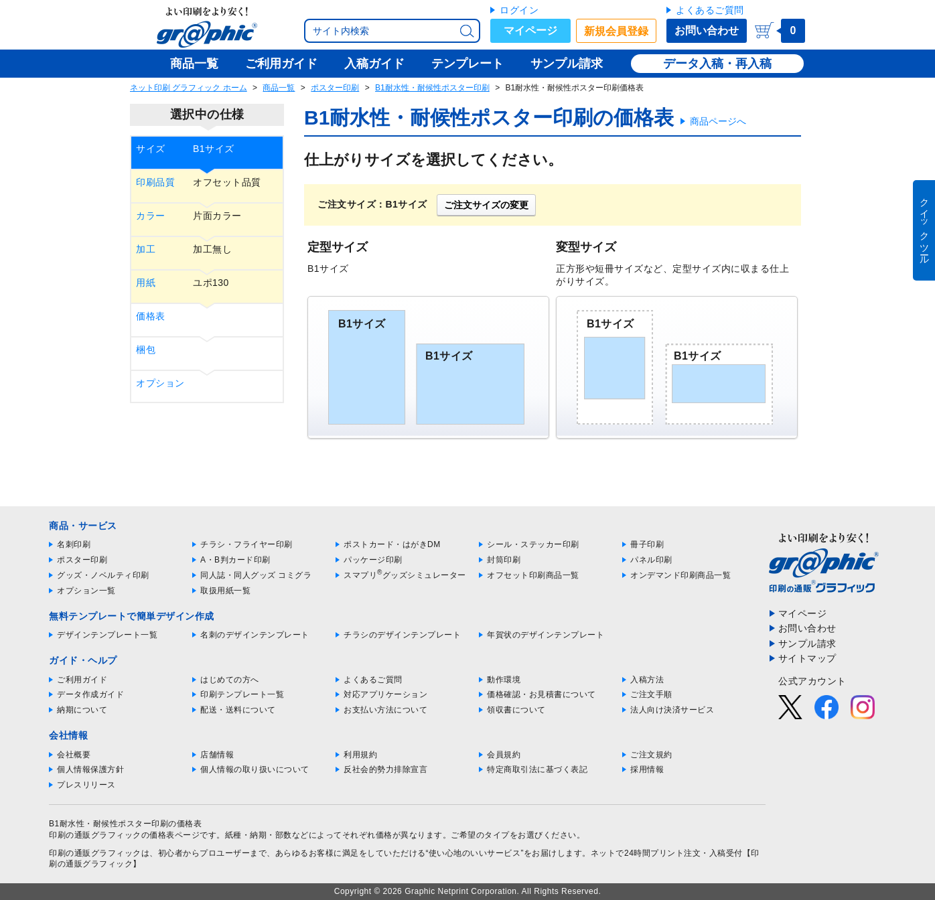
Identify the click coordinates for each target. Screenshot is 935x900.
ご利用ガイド (82, 679)
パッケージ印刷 (373, 560)
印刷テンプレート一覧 (242, 694)
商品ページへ (718, 121)
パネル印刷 (651, 560)
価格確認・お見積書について (541, 694)
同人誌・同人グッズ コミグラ (255, 575)
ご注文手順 (651, 694)
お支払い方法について (385, 710)
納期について (82, 710)
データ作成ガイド (90, 694)
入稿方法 (647, 679)
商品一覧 (279, 87)
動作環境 (503, 679)
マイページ (530, 30)
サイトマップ (807, 658)
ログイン (519, 10)
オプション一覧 (86, 590)
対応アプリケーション (385, 694)
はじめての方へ (229, 679)
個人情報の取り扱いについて (254, 769)
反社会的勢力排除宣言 (385, 769)
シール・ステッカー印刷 (533, 544)
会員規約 (503, 754)
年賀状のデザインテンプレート (545, 635)
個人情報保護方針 (90, 769)
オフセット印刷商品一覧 (533, 575)
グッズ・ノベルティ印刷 (103, 575)
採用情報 (647, 769)
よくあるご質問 (710, 10)
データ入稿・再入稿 (717, 63)
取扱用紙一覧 (225, 590)
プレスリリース (86, 785)
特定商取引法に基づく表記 (537, 769)
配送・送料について (238, 710)
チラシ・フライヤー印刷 (246, 544)
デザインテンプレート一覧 (107, 635)
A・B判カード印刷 (235, 560)
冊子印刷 (647, 544)
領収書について (516, 710)
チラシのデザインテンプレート (402, 635)
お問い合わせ (706, 30)
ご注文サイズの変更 (486, 205)
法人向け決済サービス (672, 710)
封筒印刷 (503, 560)
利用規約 (360, 754)
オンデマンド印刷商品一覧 (680, 575)
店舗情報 (217, 754)
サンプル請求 (807, 643)
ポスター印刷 (335, 87)
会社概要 (73, 754)
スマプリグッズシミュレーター (405, 575)
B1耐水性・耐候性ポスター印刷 (432, 87)
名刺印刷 (73, 544)
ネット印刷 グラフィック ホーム (188, 87)
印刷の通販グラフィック (95, 853)
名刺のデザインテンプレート (254, 635)
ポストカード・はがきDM (392, 544)
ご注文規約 (651, 754)
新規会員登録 (616, 31)
